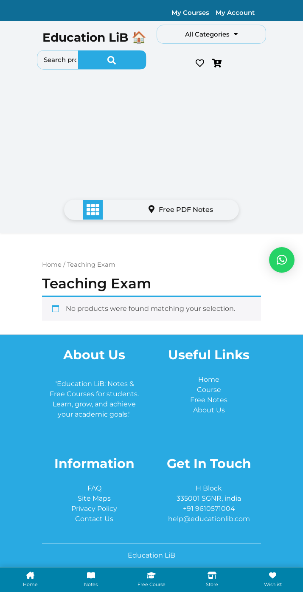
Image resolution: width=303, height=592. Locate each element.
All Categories (211, 34)
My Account (235, 12)
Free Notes (208, 400)
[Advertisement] (151, 136)
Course (209, 390)
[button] (282, 260)
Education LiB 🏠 (94, 37)
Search (112, 60)
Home (52, 264)
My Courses (190, 12)
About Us (209, 410)
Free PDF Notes (181, 210)
